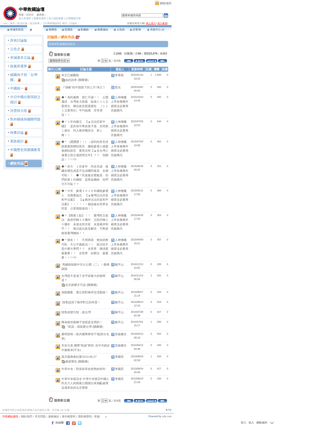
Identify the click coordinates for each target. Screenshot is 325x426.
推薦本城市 (40, 18)
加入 (251, 422)
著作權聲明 (68, 416)
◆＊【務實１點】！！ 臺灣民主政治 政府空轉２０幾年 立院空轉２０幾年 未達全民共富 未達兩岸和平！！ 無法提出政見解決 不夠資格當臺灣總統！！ (84, 224)
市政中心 (155, 29)
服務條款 (53, 416)
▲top (168, 409)
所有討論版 (18, 40)
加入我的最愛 (56, 18)
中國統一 (17, 88)
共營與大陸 (18, 111)
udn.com (167, 416)
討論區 (35, 29)
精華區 (51, 29)
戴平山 (119, 264)
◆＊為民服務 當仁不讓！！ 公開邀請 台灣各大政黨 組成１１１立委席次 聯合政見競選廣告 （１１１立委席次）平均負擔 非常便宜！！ (84, 106)
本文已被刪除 (70, 75)
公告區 (119, 29)
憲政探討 (17, 141)
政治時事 (35, 23)
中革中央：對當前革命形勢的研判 (83, 369)
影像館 (83, 29)
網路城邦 (166, 3)
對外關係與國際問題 (25, 119)
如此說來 (71, 79)
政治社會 (22, 23)
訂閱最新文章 (73, 18)
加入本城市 (25, 18)
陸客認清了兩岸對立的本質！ (81, 302)
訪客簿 (135, 29)
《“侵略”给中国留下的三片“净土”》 (83, 87)
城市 (12, 23)
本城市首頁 (15, 29)
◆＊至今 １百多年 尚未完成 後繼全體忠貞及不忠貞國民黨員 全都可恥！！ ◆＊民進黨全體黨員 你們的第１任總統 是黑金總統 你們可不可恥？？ (84, 175)
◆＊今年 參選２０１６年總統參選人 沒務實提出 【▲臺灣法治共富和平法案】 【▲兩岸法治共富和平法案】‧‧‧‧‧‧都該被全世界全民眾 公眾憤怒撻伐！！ (84, 199)
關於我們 (26, 416)
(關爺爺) (83, 79)
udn (5, 23)
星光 (118, 87)
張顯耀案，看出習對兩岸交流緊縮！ (84, 292)
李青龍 (119, 75)
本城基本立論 (20, 57)
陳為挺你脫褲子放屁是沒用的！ (81, 322)
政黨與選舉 (18, 66)
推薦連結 (101, 29)
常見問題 (40, 416)
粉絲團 (60, 422)
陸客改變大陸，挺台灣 (76, 312)
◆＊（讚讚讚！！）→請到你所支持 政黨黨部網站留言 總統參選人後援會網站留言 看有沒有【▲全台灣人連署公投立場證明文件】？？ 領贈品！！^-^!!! (86, 150)
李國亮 (119, 356)
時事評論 (17, 132)
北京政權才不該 (76, 285)
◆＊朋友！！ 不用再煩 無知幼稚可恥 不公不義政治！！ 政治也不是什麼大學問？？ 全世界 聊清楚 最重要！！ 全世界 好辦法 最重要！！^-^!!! (86, 248)
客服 (97, 416)
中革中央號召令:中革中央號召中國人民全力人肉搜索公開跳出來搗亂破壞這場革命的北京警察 (85, 383)
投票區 (67, 29)
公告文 (15, 49)
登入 (243, 422)
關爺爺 (30, 14)
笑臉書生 (121, 334)
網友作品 (17, 163)
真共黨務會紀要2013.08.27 (79, 356)
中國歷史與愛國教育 (25, 150)
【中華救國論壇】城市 (54, 23)
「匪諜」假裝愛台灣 (79, 326)
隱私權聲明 (85, 416)
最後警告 (71, 361)
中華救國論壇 (31, 9)
